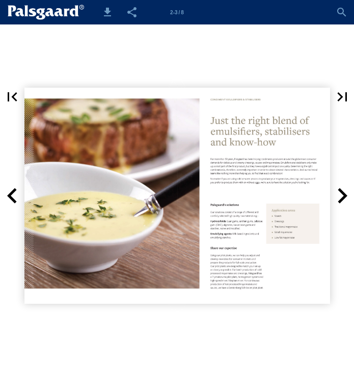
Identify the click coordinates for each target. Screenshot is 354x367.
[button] (107, 12)
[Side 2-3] (177, 12)
